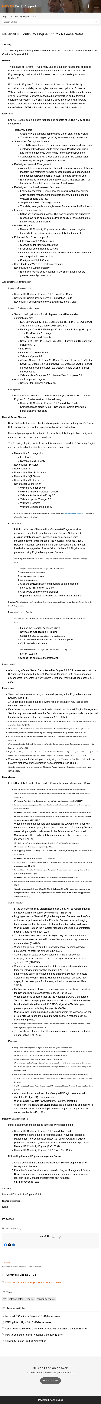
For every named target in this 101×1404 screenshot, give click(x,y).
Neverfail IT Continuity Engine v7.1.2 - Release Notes (33, 1282)
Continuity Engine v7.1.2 (24, 16)
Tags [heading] (9, 1292)
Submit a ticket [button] (50, 1380)
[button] (88, 6)
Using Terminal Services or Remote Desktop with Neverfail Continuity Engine (46, 1328)
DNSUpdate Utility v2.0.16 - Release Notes (28, 1322)
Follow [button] (7, 1263)
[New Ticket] (50, 1380)
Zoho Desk (57, 1400)
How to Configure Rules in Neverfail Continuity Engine (34, 1334)
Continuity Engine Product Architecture (25, 1341)
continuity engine (46, 1299)
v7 (4, 1299)
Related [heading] (16, 1308)
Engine (6, 16)
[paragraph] (50, 631)
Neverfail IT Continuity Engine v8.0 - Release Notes (32, 1316)
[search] (50, 22)
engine (30, 1299)
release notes (16, 1299)
